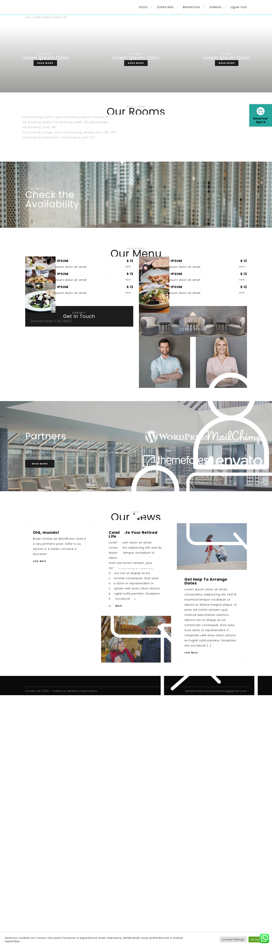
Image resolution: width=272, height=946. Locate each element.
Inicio (143, 7)
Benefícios (191, 7)
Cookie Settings (233, 939)
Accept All (258, 939)
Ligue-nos (239, 7)
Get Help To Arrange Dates (54, 796)
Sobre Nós (165, 7)
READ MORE (45, 62)
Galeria (215, 7)
